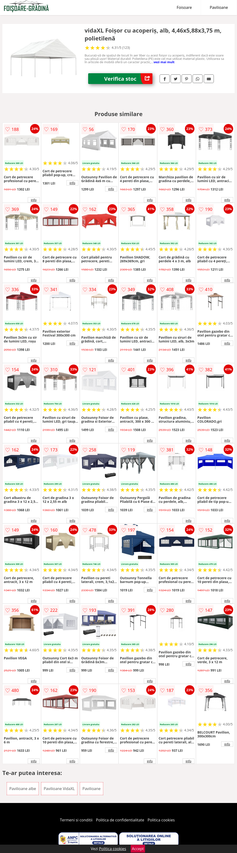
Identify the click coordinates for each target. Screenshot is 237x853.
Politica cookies (161, 820)
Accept (138, 848)
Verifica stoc (128, 78)
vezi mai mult (164, 62)
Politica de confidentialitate (120, 820)
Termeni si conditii (76, 820)
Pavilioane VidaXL (59, 788)
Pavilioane (219, 7)
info (34, 200)
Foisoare (184, 7)
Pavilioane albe (22, 788)
